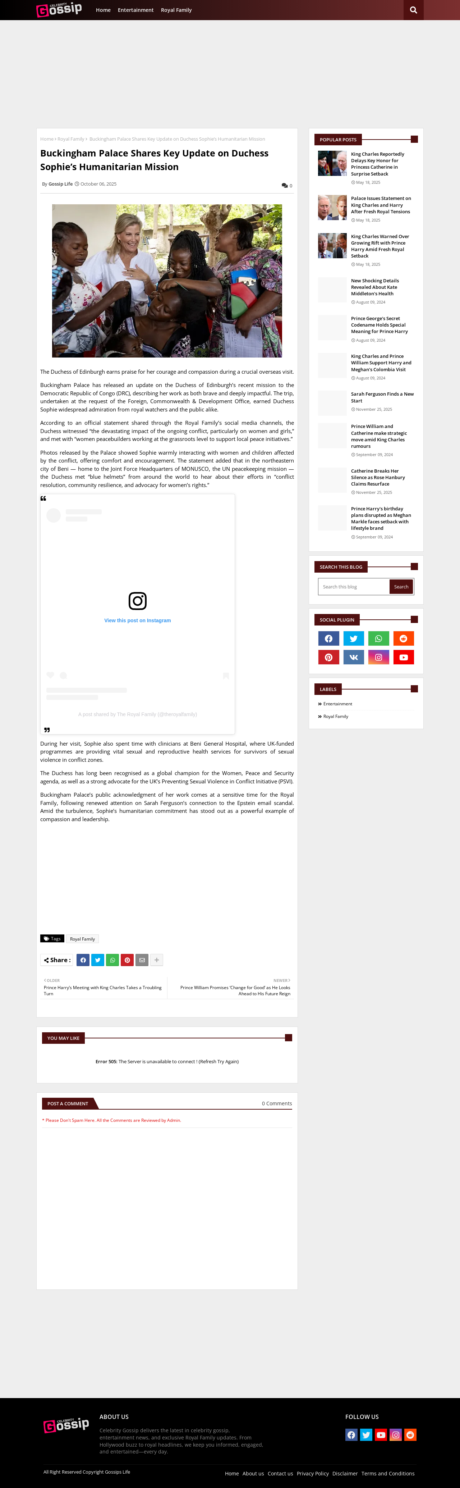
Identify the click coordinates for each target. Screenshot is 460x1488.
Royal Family (176, 9)
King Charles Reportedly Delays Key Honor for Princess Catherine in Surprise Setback (377, 164)
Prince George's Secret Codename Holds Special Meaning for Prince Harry (379, 325)
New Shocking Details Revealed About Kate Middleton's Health (375, 287)
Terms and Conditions (388, 1473)
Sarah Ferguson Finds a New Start (382, 397)
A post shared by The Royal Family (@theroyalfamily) (137, 714)
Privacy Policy (313, 1473)
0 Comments (277, 1103)
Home (103, 9)
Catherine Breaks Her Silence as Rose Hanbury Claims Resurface (378, 477)
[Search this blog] (354, 586)
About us (253, 1473)
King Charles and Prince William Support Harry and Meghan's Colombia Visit (381, 362)
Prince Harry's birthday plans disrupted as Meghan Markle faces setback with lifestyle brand (381, 518)
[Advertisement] (230, 74)
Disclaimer (345, 1473)
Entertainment (136, 9)
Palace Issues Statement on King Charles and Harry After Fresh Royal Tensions (381, 204)
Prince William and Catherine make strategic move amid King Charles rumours (379, 436)
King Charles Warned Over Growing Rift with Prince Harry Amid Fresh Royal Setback (380, 246)
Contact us (280, 1473)
